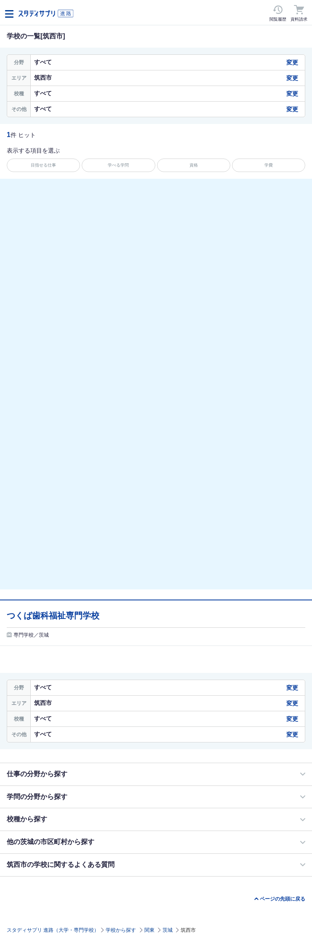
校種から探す (27, 819)
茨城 (168, 930)
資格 (193, 165)
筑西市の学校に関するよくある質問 (61, 864)
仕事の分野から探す (37, 773)
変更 (292, 62)
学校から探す (121, 930)
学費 (268, 165)
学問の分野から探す (37, 796)
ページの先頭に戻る (282, 899)
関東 (149, 930)
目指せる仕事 (43, 165)
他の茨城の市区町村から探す (50, 841)
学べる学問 (118, 165)
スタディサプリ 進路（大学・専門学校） (53, 930)
